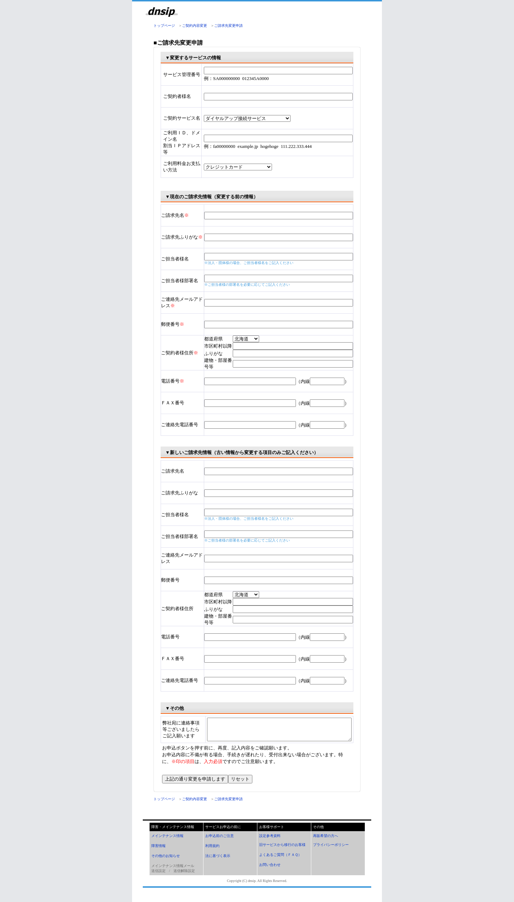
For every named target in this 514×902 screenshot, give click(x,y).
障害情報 (158, 854)
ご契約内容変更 (194, 26)
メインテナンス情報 (167, 844)
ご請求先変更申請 (228, 26)
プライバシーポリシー (331, 853)
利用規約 (212, 854)
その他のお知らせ (165, 864)
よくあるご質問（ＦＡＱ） (280, 863)
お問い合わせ (270, 873)
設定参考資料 (270, 844)
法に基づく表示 (217, 864)
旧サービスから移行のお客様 (282, 853)
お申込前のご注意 (219, 844)
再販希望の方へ (325, 844)
